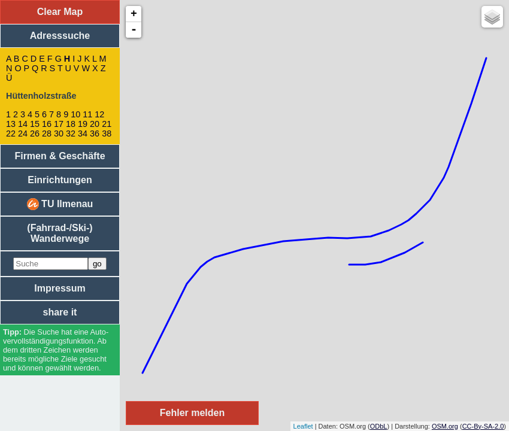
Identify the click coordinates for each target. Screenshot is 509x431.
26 (35, 133)
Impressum (59, 288)
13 (11, 124)
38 (106, 133)
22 (11, 133)
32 (70, 133)
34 (82, 133)
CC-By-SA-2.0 (483, 426)
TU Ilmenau (60, 204)
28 (46, 133)
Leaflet (303, 426)
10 (75, 114)
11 (87, 114)
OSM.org (445, 426)
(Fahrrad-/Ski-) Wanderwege (59, 233)
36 (94, 133)
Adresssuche (60, 36)
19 (82, 124)
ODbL (378, 426)
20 (94, 124)
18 (70, 124)
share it (60, 312)
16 (46, 124)
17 (58, 124)
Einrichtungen (60, 180)
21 (106, 124)
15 (35, 124)
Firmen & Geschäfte (59, 156)
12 (99, 114)
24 (23, 133)
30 (58, 133)
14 (23, 124)
